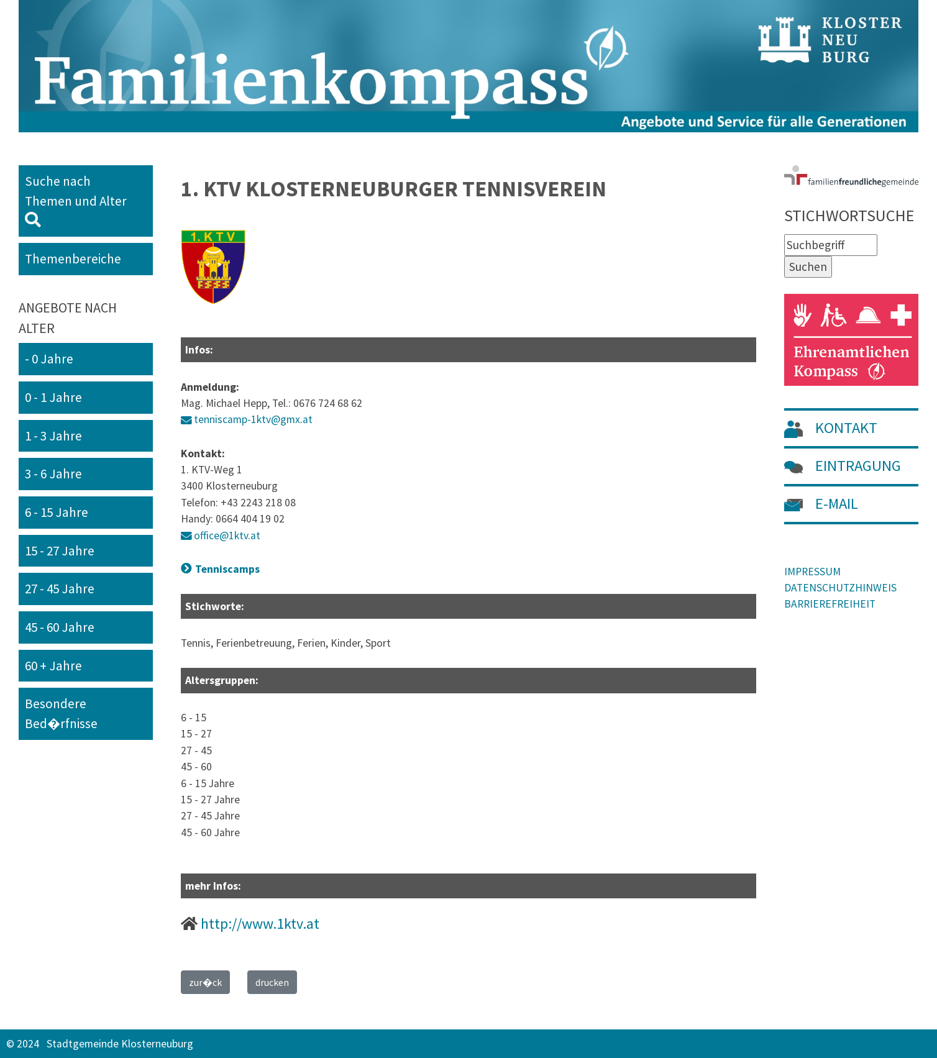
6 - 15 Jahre (56, 512)
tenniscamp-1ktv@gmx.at (253, 419)
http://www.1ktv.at (260, 923)
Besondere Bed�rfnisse (61, 713)
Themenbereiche (73, 258)
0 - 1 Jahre (53, 397)
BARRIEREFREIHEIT (829, 604)
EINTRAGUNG (842, 465)
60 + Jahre (53, 665)
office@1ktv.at (227, 535)
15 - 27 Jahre (59, 550)
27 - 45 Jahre (59, 588)
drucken (272, 982)
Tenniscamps (227, 569)
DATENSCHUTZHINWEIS (840, 588)
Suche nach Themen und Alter (81, 200)
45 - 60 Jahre (59, 627)
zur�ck (205, 982)
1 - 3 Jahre (53, 435)
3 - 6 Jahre (53, 473)
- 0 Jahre (49, 358)
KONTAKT (830, 427)
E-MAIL (821, 503)
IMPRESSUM (812, 571)
